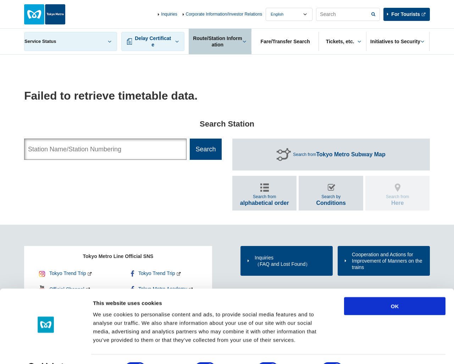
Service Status (40, 41)
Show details (372, 350)
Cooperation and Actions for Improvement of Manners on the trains (387, 261)
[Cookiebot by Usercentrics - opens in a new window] (46, 350)
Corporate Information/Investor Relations (224, 14)
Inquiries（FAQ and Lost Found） (282, 261)
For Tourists (405, 14)
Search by (331, 200)
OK (395, 288)
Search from (339, 154)
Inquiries (169, 14)
